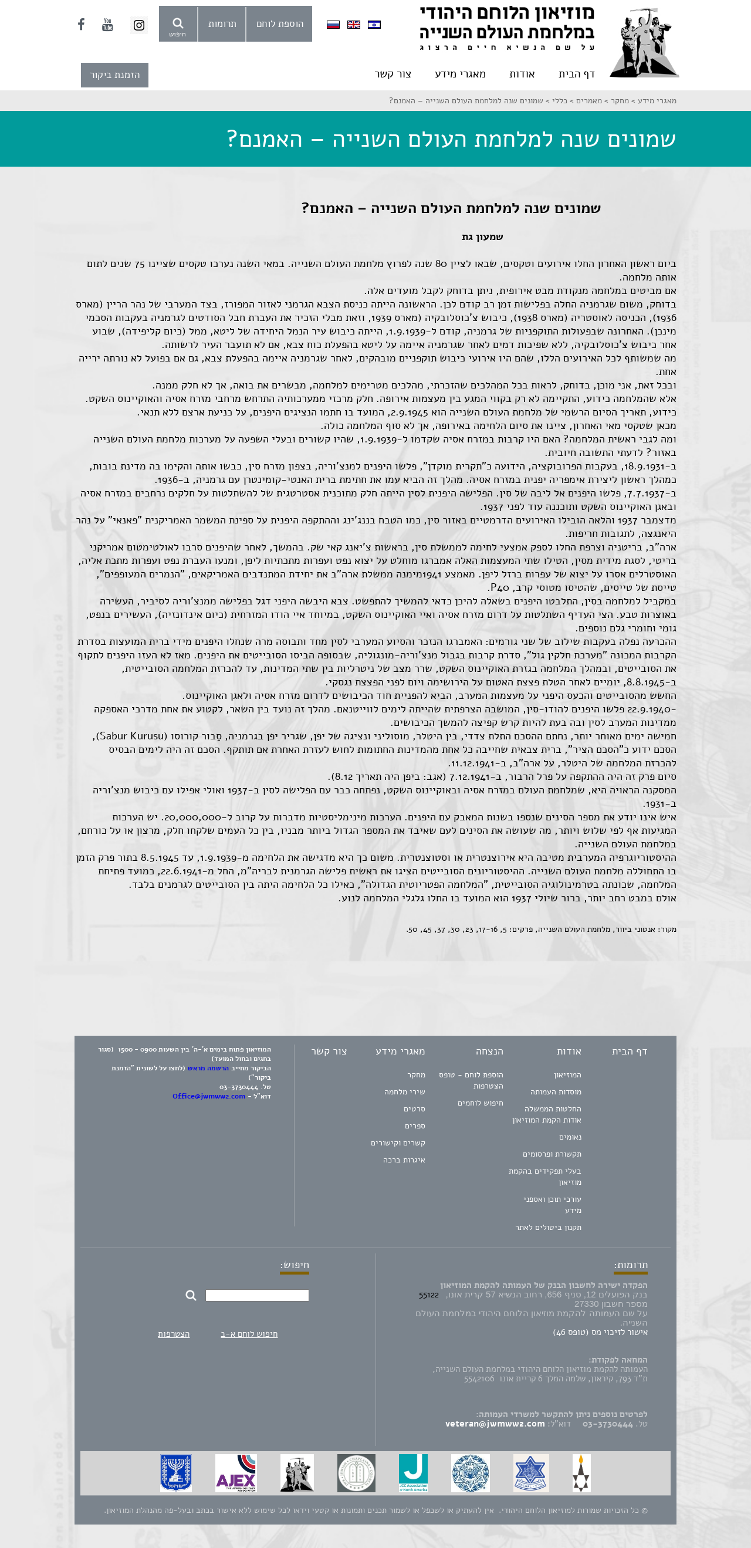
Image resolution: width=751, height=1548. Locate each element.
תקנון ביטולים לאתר (548, 1227)
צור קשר (392, 74)
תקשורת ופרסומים (552, 1154)
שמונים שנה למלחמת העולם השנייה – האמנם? (466, 100)
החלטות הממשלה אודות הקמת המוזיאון (546, 1114)
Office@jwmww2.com (208, 1096)
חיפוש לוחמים (480, 1102)
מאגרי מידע (460, 74)
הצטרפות (174, 1334)
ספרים (415, 1125)
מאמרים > (584, 100)
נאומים (570, 1137)
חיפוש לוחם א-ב (249, 1334)
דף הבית (577, 74)
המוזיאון (567, 1074)
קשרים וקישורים (398, 1142)
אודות (522, 74)
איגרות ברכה (404, 1159)
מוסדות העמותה (555, 1091)
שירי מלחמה (404, 1091)
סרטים (414, 1108)
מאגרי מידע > (652, 100)
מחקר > (615, 100)
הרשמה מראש (208, 1068)
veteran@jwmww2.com (495, 1423)
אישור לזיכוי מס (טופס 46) (600, 1332)
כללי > (555, 100)
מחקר (416, 1074)
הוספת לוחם (279, 24)
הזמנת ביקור (115, 75)
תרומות (222, 24)
